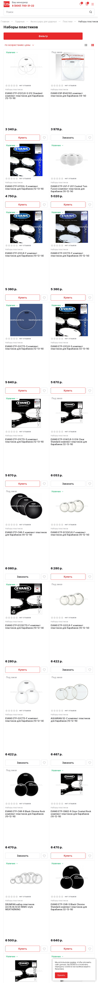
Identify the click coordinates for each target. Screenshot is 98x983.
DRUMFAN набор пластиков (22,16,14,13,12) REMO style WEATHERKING (20, 703)
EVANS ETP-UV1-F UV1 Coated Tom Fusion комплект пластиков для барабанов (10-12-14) (70, 165)
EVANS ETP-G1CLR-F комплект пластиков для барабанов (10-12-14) (25, 233)
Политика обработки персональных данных (24, 968)
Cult (41, 977)
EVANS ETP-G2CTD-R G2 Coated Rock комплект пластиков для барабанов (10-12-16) (71, 772)
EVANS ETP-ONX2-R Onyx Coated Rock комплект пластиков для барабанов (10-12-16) (72, 634)
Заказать (68, 112)
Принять (61, 975)
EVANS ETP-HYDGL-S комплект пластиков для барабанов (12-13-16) (25, 164)
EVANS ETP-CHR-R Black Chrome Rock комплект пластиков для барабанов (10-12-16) (26, 634)
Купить (22, 112)
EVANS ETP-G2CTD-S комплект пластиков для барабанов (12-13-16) (25, 299)
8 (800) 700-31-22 (23, 5)
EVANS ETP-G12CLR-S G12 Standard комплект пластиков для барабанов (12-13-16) (25, 96)
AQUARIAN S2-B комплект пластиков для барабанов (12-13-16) (25, 839)
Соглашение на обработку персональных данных (26, 971)
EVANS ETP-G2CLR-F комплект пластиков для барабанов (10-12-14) (71, 500)
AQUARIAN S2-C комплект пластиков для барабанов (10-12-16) (71, 566)
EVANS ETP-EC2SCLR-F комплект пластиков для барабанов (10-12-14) (71, 434)
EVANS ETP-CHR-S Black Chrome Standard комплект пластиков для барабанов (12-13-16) (70, 703)
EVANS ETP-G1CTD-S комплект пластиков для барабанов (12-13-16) (25, 365)
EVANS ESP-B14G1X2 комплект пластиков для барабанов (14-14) (69, 95)
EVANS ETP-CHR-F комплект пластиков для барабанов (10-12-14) (25, 434)
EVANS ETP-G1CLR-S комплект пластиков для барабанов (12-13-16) (71, 299)
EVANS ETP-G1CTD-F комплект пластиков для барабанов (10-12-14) (71, 233)
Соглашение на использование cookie (21, 973)
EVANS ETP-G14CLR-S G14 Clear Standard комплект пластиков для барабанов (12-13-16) (70, 367)
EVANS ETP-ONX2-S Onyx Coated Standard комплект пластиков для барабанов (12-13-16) (24, 772)
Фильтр (26, 36)
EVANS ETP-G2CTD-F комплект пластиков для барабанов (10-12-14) (25, 566)
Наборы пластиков (14, 90)
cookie (73, 962)
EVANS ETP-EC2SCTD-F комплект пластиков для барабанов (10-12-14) (25, 500)
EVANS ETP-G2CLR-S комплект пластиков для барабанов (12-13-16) (71, 839)
